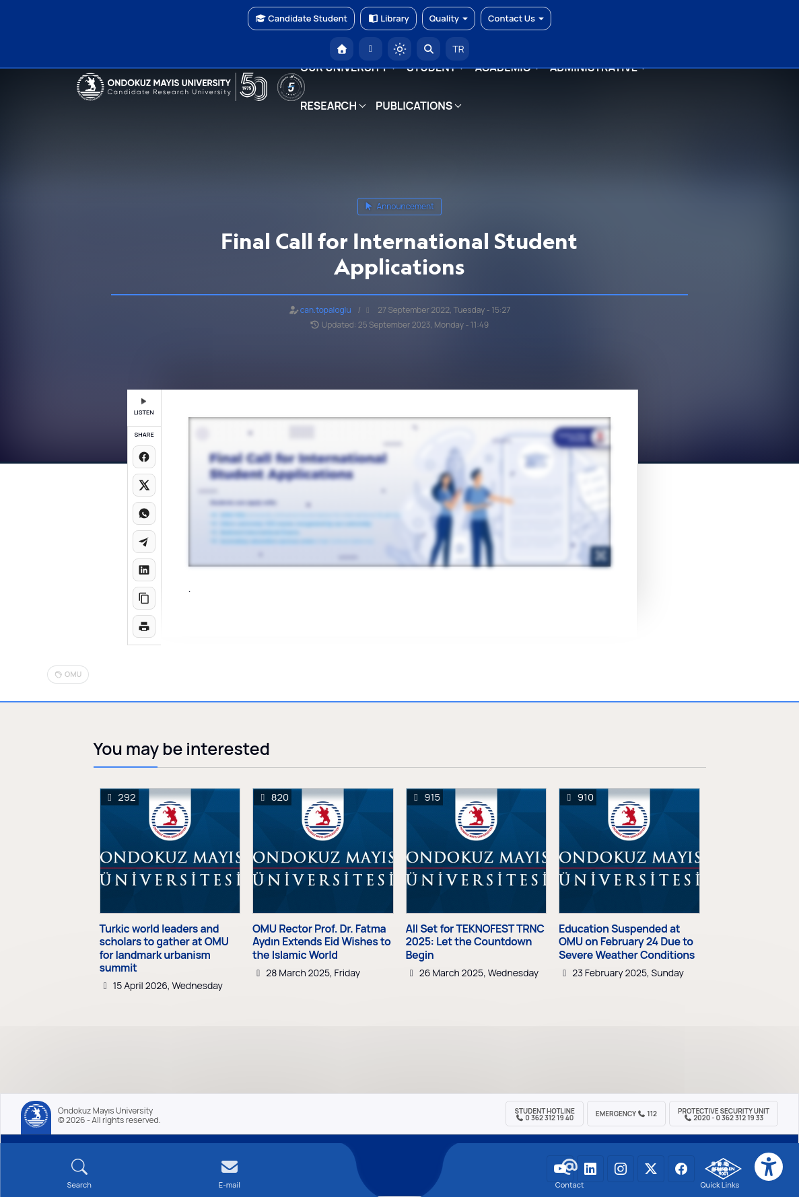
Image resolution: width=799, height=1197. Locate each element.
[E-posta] (370, 49)
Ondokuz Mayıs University (105, 1111)
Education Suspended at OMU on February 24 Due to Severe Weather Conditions (627, 942)
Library (388, 18)
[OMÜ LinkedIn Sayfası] (590, 1168)
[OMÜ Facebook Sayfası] (681, 1168)
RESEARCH (328, 105)
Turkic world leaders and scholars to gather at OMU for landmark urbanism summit (164, 948)
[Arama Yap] (428, 49)
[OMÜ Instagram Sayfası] (620, 1168)
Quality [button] (448, 18)
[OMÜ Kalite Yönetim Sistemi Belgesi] (723, 1168)
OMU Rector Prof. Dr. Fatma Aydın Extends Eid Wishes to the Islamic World (321, 942)
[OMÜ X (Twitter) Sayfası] (650, 1168)
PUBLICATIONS (414, 105)
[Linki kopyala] (144, 598)
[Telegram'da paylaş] (144, 541)
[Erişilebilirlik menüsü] (769, 1167)
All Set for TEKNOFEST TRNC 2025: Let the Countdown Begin (475, 942)
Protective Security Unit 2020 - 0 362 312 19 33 (723, 1114)
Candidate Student (301, 18)
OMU (73, 674)
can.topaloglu (325, 310)
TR (457, 48)
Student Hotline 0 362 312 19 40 (544, 1114)
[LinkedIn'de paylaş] (144, 569)
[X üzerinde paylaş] (144, 485)
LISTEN (144, 407)
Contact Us (516, 18)
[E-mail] (229, 1174)
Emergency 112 (626, 1113)
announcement (399, 206)
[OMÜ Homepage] (341, 49)
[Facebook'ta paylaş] (144, 456)
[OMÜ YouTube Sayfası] (560, 1168)
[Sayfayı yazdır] (144, 626)
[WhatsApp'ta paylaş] (144, 513)
